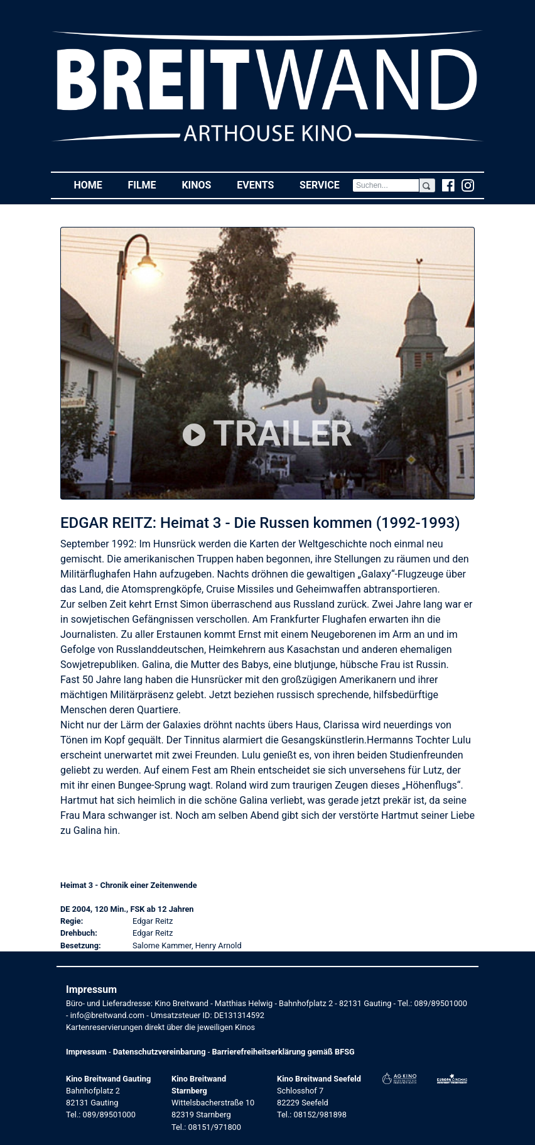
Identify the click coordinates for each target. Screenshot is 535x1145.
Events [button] (262, 184)
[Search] (385, 185)
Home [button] (94, 184)
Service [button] (326, 184)
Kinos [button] (202, 184)
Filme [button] (148, 184)
